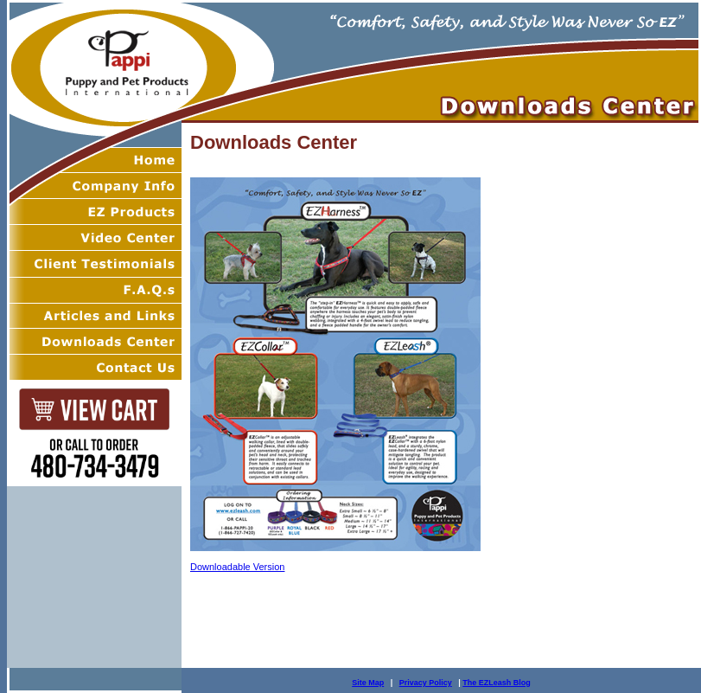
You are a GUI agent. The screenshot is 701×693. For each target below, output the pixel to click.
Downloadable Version (237, 566)
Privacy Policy (425, 682)
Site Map (368, 682)
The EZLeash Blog (496, 682)
